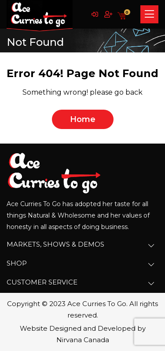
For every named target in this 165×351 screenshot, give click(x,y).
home (82, 119)
